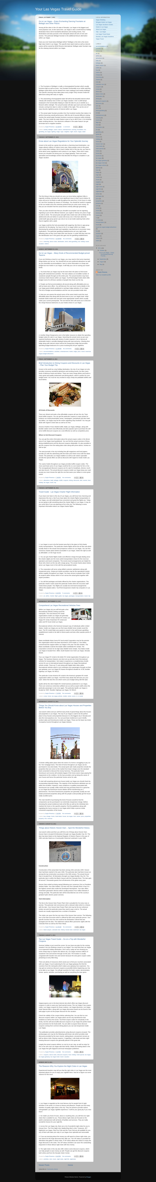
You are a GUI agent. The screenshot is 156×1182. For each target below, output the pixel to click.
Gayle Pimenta (102, 272)
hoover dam (69, 929)
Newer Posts (44, 1165)
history (63, 929)
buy (44, 816)
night (71, 131)
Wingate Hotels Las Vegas (104, 22)
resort (75, 131)
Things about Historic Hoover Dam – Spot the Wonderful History (64, 828)
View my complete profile (103, 275)
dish (81, 480)
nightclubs (73, 1159)
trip (55, 482)
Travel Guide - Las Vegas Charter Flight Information (59, 492)
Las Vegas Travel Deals (103, 34)
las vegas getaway (44, 1057)
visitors (47, 243)
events (85, 480)
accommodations (48, 351)
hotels (71, 351)
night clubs (60, 1159)
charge (48, 816)
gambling (41, 131)
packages (72, 596)
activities (57, 351)
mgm (61, 131)
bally (51, 480)
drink (66, 241)
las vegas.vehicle (57, 696)
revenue (49, 818)
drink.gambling (73, 241)
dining (71, 480)
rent (45, 818)
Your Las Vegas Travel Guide (58, 9)
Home (70, 1165)
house (64, 816)
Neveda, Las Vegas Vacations (105, 36)
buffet (61, 480)
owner (78, 816)
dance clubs (53, 241)
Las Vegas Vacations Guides (104, 24)
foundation (80, 129)
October (102, 250)
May (101, 264)
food (89, 480)
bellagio (50, 129)
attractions (46, 480)
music (54, 1159)
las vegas (48, 131)
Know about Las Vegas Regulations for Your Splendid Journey (63, 141)
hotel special (80, 1054)
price (79, 351)
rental (69, 696)
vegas (79, 131)
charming (46, 241)
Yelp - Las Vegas (101, 32)
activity (45, 129)
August (102, 261)
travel (87, 241)
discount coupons (62, 1054)
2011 (99, 248)
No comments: (67, 238)
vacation (41, 243)
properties (88, 816)
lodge (58, 131)
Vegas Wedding (100, 20)
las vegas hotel (55, 1057)
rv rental (80, 696)
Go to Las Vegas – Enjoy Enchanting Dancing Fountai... (106, 254)
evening (74, 129)
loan (74, 816)
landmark (76, 929)
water (84, 131)
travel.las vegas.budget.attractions (106, 227)
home (49, 696)
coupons (65, 480)
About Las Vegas (101, 29)
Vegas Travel (100, 39)
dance (60, 129)
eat (79, 241)
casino (56, 129)
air (44, 596)
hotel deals (58, 816)
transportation (79, 596)
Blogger (88, 1177)
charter (52, 596)
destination (61, 241)
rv (76, 696)
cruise (45, 696)
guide (60, 596)
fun (85, 129)
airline (47, 596)
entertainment (67, 129)
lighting (53, 131)
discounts (76, 480)
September (103, 259)
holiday (83, 241)
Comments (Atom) (52, 1169)
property (41, 818)
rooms (74, 696)
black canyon (47, 929)
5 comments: (66, 593)
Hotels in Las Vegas (102, 27)
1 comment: (66, 127)
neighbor (66, 131)
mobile (65, 696)
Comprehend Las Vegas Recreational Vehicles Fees (59, 605)
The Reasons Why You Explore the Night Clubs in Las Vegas (63, 1066)
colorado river (56, 929)
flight (56, 596)
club (50, 1159)
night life (66, 1159)
